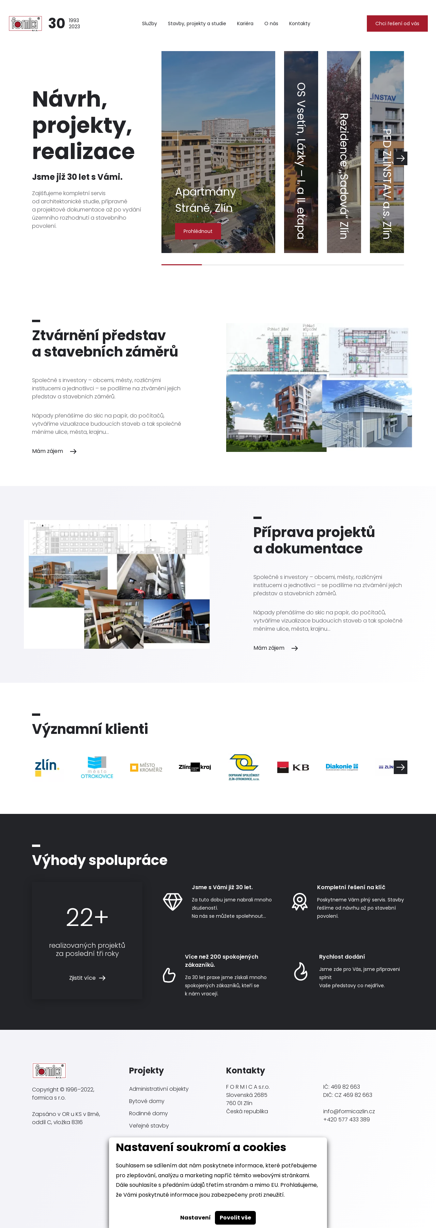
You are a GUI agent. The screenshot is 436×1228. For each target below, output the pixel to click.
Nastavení (195, 1218)
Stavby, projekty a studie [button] (197, 23)
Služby (149, 23)
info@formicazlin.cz (349, 1111)
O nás (271, 23)
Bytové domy (147, 1101)
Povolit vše (235, 1218)
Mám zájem (47, 451)
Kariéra (245, 23)
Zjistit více (82, 978)
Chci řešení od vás (397, 23)
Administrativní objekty (159, 1089)
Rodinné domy (148, 1113)
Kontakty (299, 23)
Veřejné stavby (149, 1126)
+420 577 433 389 (346, 1119)
